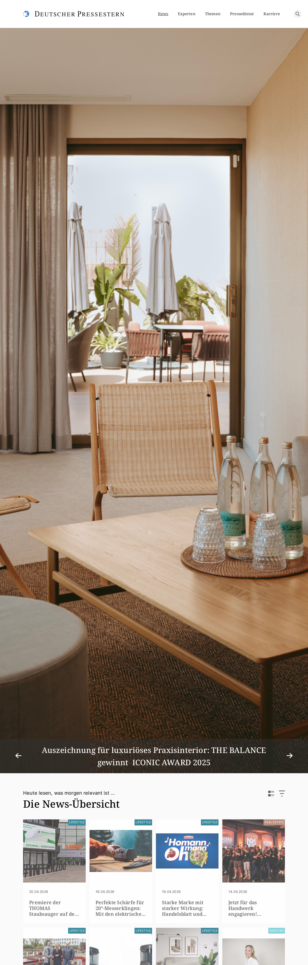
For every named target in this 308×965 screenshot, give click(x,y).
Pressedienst (242, 13)
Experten (186, 13)
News (163, 13)
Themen (212, 13)
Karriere (271, 13)
